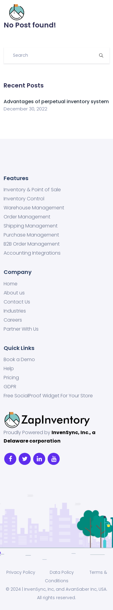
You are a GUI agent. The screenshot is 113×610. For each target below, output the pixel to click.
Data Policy (61, 572)
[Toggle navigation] (101, 12)
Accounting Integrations (32, 253)
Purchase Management (31, 235)
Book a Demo (19, 360)
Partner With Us (21, 329)
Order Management (27, 217)
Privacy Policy (20, 572)
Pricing (11, 378)
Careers (13, 320)
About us (14, 293)
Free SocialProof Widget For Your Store (48, 396)
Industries (15, 311)
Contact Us (17, 302)
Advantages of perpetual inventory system (56, 101)
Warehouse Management (34, 208)
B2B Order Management (32, 244)
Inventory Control (24, 199)
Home (10, 284)
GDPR (10, 387)
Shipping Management (31, 226)
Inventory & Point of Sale (32, 190)
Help (9, 369)
